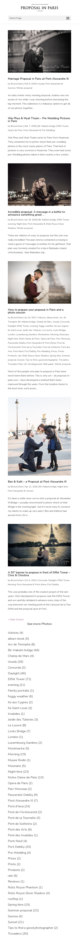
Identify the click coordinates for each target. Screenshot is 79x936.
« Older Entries (16, 619)
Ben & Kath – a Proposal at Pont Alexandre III (37, 481)
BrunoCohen (17, 83)
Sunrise (11, 87)
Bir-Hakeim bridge (46, 126)
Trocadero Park (15, 364)
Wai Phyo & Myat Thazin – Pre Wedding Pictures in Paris (39, 119)
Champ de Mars (44, 321)
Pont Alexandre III (54, 83)
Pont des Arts (17, 829)
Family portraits (18, 691)
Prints (61, 351)
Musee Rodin (17, 760)
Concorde (65, 321)
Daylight (12, 325)
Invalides (14, 714)
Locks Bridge (59, 330)
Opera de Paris (15, 130)
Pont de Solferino (51, 347)
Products (12, 355)
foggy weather (46, 325)
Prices (54, 351)
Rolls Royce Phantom (23, 887)
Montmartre (43, 334)
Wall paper (48, 364)
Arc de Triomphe (19, 644)
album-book (52, 317)
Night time (22, 223)
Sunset (20, 359)
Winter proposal (24, 87)
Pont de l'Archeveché (22, 812)
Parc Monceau (63, 338)
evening (12, 223)
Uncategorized (35, 364)
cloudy (41, 83)
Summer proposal (20, 910)
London (11, 334)
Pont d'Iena (50, 342)
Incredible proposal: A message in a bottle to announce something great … (36, 213)
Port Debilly (30, 351)
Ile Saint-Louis (15, 330)
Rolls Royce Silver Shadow (35, 355)
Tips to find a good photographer (42, 359)
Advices (42, 317)
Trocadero (64, 359)
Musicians (64, 334)
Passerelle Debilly (17, 342)
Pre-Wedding (48, 130)
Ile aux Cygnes (61, 325)
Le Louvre (47, 330)
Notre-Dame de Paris (29, 338)
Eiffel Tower (62, 126)
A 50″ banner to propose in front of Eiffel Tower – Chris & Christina (39, 574)
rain (19, 355)
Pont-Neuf (18, 351)
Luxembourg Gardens (26, 334)
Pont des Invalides (20, 835)
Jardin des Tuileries (32, 330)
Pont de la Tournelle (32, 347)
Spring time (55, 355)
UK (25, 364)
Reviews (14, 881)
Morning (54, 334)
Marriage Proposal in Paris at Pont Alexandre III (38, 79)
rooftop (13, 899)
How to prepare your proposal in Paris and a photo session (36, 311)
